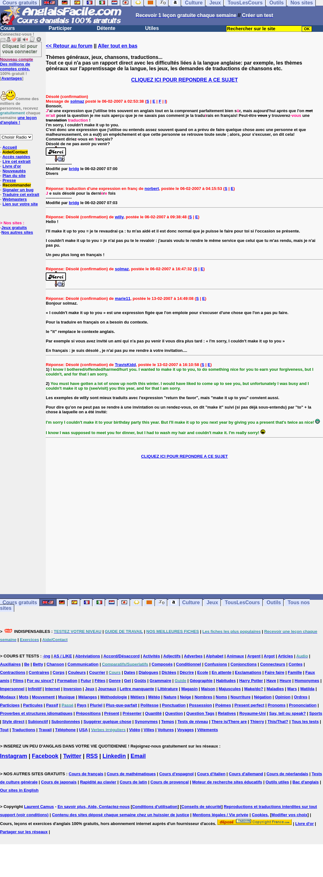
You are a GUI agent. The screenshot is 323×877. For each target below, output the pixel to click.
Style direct (13, 721)
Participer (60, 28)
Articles (285, 656)
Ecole (202, 672)
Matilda (307, 688)
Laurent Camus (39, 806)
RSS (92, 756)
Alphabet (215, 656)
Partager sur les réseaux (24, 831)
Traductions (23, 729)
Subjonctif (38, 721)
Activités (151, 656)
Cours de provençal (169, 782)
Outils (274, 602)
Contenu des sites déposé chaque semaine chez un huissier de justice (120, 814)
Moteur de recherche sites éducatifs (227, 782)
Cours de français (86, 773)
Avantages (11, 78)
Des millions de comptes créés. (16, 64)
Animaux (235, 656)
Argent (254, 656)
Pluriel (96, 705)
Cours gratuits (20, 602)
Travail (45, 729)
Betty (38, 664)
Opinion (283, 697)
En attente (222, 672)
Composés (162, 664)
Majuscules (230, 688)
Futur (86, 680)
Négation (263, 697)
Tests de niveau (193, 721)
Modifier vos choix (289, 814)
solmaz (77, 101)
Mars (292, 688)
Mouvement (43, 697)
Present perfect (249, 705)
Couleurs (76, 672)
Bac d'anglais (305, 782)
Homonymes (307, 680)
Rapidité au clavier (98, 782)
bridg (74, 168)
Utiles (152, 28)
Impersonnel (12, 688)
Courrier (97, 672)
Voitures (166, 729)
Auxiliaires (10, 664)
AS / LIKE (63, 656)
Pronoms (276, 705)
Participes (10, 705)
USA (83, 729)
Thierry (257, 721)
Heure (285, 680)
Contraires (39, 672)
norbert (151, 188)
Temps (167, 721)
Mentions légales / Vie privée (221, 814)
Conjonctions (244, 664)
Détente (106, 28)
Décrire (187, 672)
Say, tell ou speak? (287, 713)
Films (18, 680)
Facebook (45, 756)
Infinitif (34, 688)
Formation (67, 680)
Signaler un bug (18, 189)
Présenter (132, 713)
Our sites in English (19, 790)
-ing (46, 656)
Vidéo (134, 729)
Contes (295, 664)
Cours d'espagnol (176, 773)
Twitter (72, 756)
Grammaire (160, 680)
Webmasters (15, 199)
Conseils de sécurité (201, 806)
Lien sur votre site (20, 204)
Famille (295, 672)
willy (119, 217)
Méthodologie (113, 697)
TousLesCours (242, 602)
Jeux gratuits (14, 227)
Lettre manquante (137, 688)
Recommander (17, 185)
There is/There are (229, 721)
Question (174, 713)
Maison (208, 688)
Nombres (203, 697)
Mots (23, 697)
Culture (191, 602)
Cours (7, 28)
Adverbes (193, 656)
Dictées (169, 672)
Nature (169, 697)
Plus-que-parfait (121, 705)
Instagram (13, 756)
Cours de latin (133, 782)
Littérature (167, 688)
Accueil (9, 147)
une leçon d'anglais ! (18, 120)
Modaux (7, 697)
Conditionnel (188, 664)
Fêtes (100, 680)
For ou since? (40, 680)
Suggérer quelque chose (108, 721)
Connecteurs (272, 664)
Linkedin (114, 756)
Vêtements (207, 729)
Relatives (227, 713)
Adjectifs (172, 656)
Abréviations (87, 656)
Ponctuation (173, 705)
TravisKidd (125, 364)
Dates (129, 672)
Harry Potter (251, 680)
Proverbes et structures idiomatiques (36, 713)
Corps (59, 672)
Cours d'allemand (246, 773)
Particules (33, 705)
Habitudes (226, 680)
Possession (200, 705)
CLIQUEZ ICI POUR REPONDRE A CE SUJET (184, 80)
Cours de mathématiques (131, 773)
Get (127, 680)
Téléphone (65, 729)
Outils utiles (277, 782)
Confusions (215, 664)
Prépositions (88, 713)
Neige (185, 697)
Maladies (275, 688)
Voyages (185, 729)
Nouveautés (14, 171)
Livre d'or (12, 166)
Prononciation (302, 705)
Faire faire (274, 672)
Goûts (140, 680)
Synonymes (146, 721)
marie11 (122, 298)
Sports (315, 713)
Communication (83, 664)
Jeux (212, 602)
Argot (269, 656)
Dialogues (148, 672)
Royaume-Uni (252, 713)
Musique (66, 697)
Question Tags (200, 713)
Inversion (72, 688)
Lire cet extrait (17, 161)
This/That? (277, 721)
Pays (81, 705)
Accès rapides (16, 156)
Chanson (55, 664)
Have (271, 680)
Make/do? (253, 688)
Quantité (153, 713)
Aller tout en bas (117, 46)
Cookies (260, 814)
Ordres (301, 697)
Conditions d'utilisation (155, 806)
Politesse (149, 705)
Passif (52, 705)
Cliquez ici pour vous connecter (20, 48)
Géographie (201, 680)
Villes (149, 729)
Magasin (189, 688)
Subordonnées (65, 721)
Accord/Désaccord (121, 656)
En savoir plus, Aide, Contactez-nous (93, 806)
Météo (154, 697)
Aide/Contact (14, 152)
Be (27, 664)
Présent (111, 713)
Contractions (12, 672)
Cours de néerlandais (287, 773)
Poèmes (223, 705)
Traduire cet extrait (21, 194)
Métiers (137, 697)
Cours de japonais (59, 782)
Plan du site (14, 175)
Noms (221, 697)
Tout (4, 729)
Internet (52, 688)
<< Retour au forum (69, 46)
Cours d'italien (211, 773)
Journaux (107, 688)
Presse (9, 180)
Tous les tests (305, 721)
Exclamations (248, 672)
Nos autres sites (17, 232)
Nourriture (241, 697)
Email (138, 756)
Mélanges (87, 697)
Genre (115, 680)
